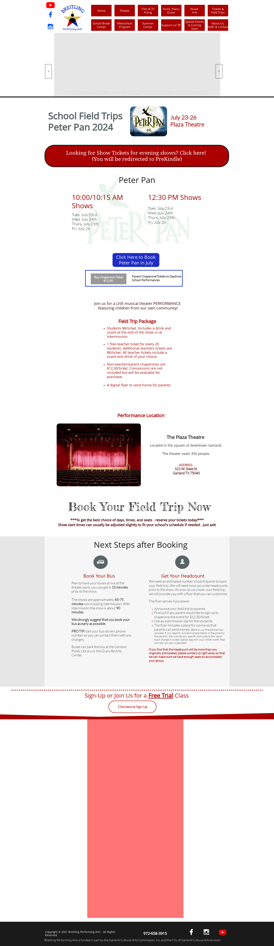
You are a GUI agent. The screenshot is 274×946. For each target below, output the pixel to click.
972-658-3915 (155, 933)
